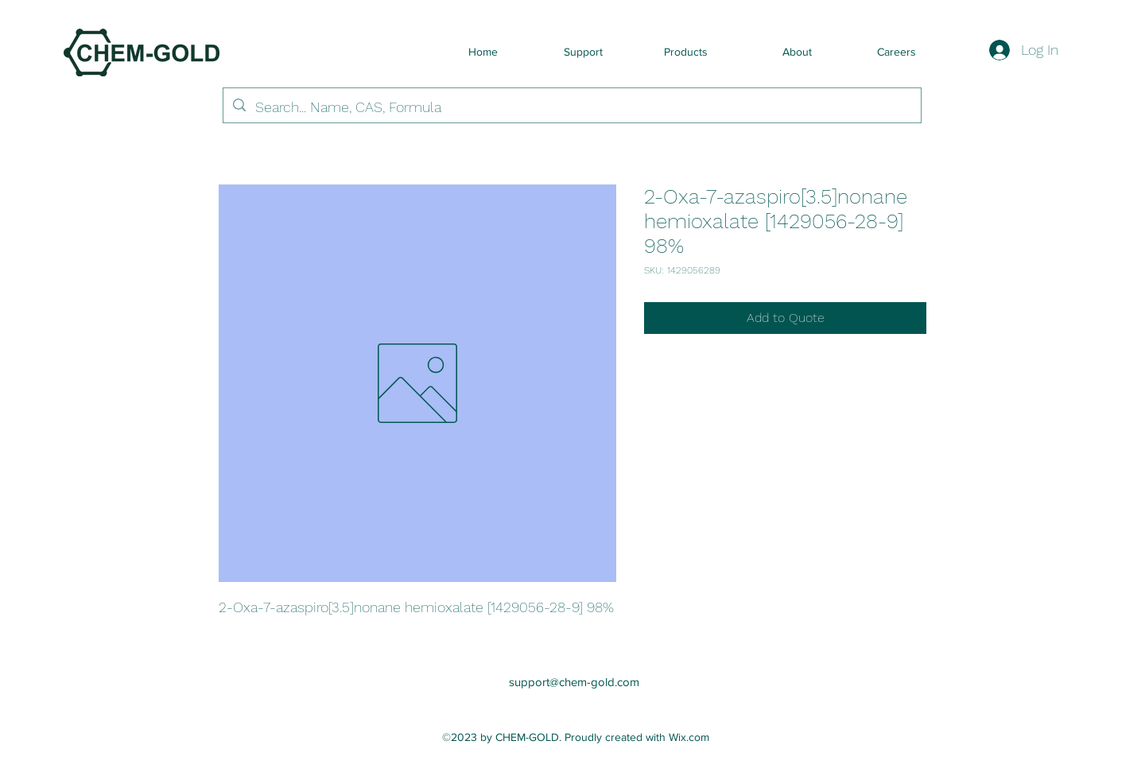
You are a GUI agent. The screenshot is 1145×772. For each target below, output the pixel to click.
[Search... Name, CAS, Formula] (571, 107)
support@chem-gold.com (574, 682)
